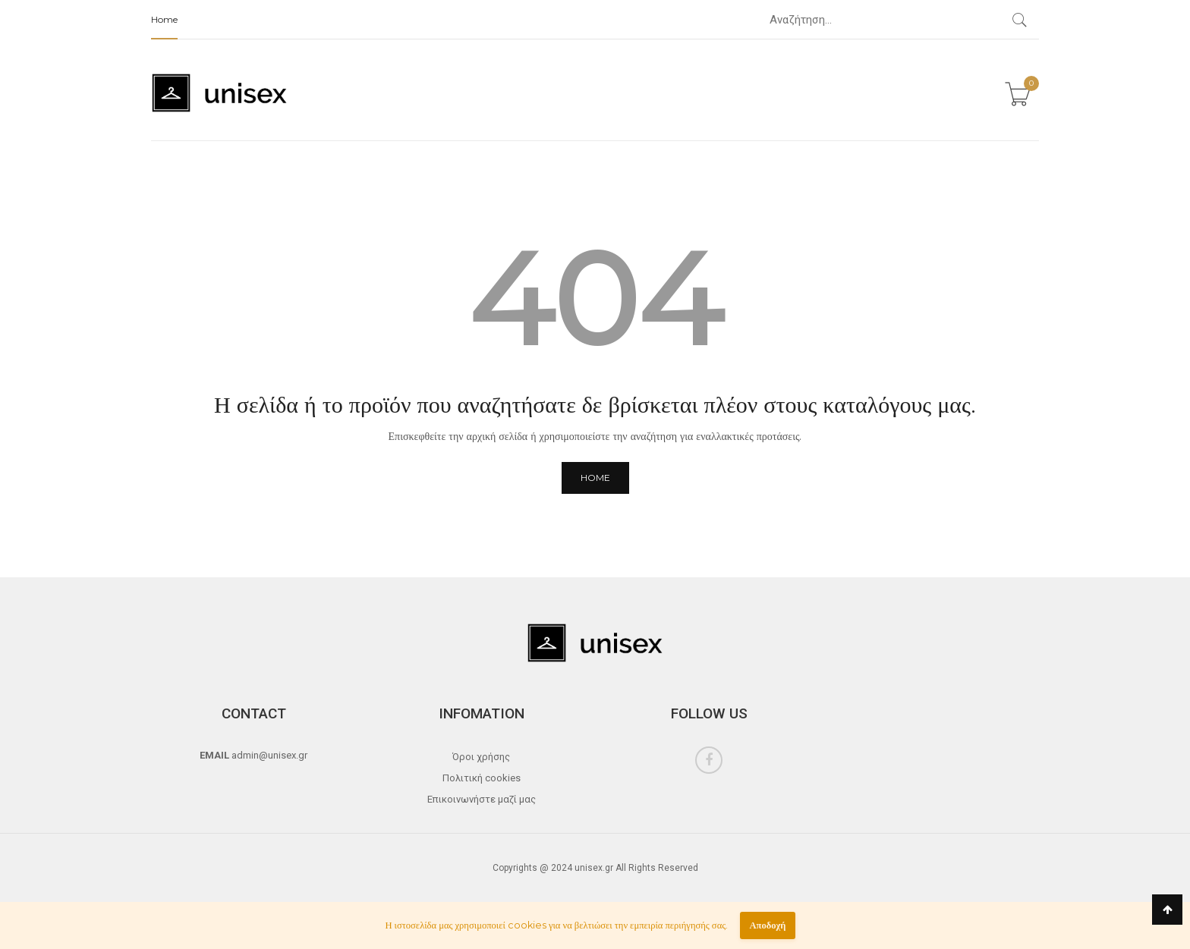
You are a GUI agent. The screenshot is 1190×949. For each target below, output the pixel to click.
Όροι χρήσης (481, 756)
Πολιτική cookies (481, 778)
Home (164, 19)
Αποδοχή (767, 925)
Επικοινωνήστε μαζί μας (481, 799)
